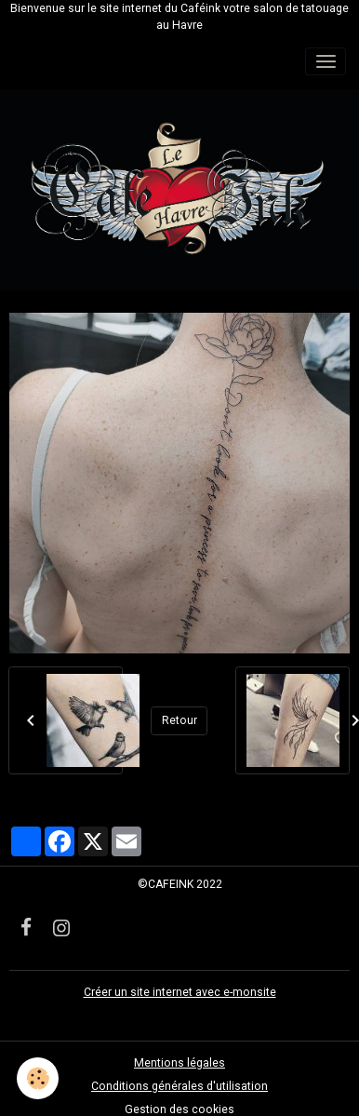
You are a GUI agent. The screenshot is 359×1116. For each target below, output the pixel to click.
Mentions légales (179, 1062)
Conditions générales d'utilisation (179, 1086)
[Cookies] (38, 1078)
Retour (179, 720)
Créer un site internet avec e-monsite (180, 992)
